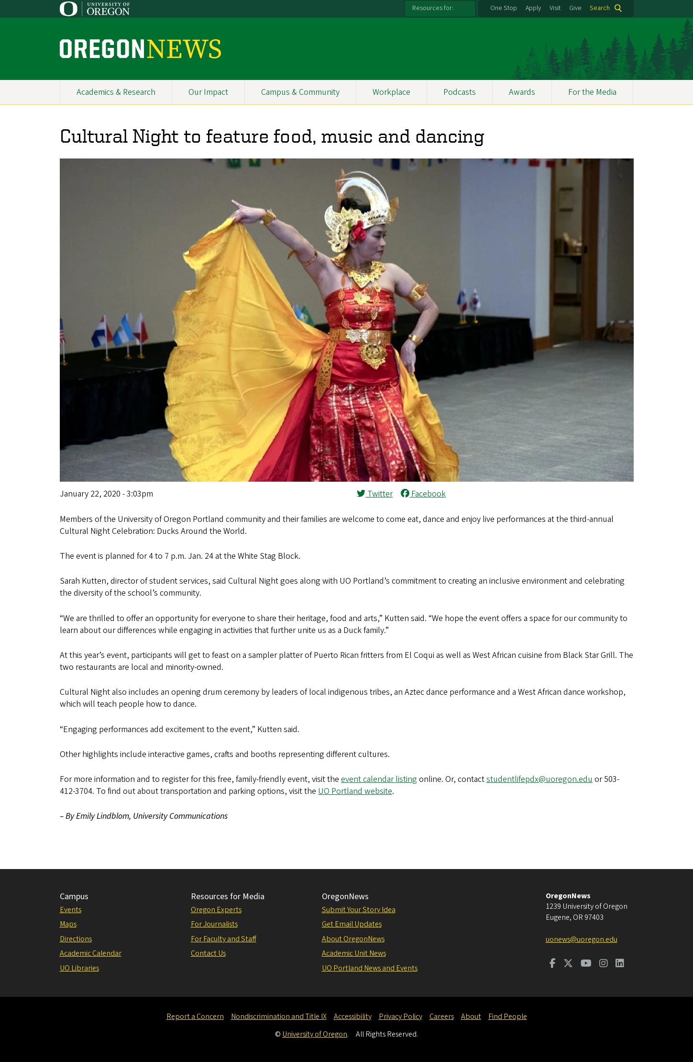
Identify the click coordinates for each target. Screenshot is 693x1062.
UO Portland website (355, 791)
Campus (74, 897)
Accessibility (353, 1016)
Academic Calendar (90, 953)
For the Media (592, 92)
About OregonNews (353, 939)
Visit (555, 8)
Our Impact (208, 92)
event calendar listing (379, 779)
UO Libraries (79, 968)
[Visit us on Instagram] (603, 964)
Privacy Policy (400, 1016)
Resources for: (432, 8)
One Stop (503, 8)
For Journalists (214, 924)
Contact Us (208, 953)
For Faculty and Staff (223, 939)
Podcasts (459, 92)
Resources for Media (227, 897)
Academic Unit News (354, 953)
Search (600, 8)
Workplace (391, 92)
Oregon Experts (216, 909)
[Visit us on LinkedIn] (620, 964)
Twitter (375, 494)
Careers (441, 1016)
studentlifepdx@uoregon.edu (539, 779)
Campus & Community (300, 92)
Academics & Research (116, 92)
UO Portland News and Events (370, 968)
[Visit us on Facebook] (553, 964)
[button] (347, 479)
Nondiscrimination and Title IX (279, 1016)
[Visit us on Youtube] (586, 964)
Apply (533, 8)
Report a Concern (195, 1016)
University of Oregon (314, 1034)
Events (70, 909)
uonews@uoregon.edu (581, 939)
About (471, 1016)
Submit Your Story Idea (359, 909)
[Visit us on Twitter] (568, 964)
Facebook (423, 494)
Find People (507, 1016)
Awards (522, 92)
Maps (68, 924)
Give (575, 8)
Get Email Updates (352, 924)
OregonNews (345, 897)
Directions (76, 939)
